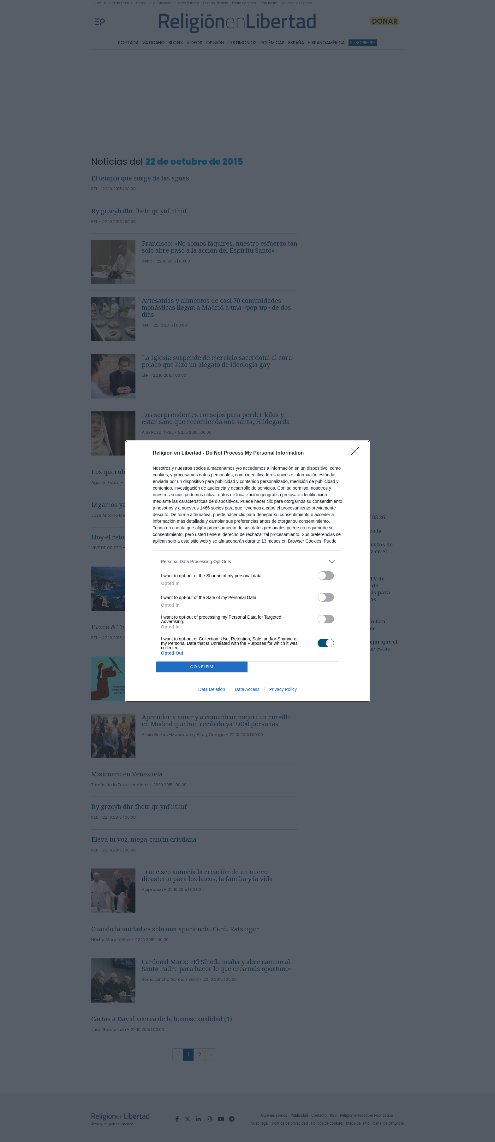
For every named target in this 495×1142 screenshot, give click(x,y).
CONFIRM (202, 666)
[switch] (326, 575)
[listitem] (247, 561)
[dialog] (247, 571)
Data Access (247, 689)
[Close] (357, 453)
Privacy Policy (283, 689)
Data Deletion (211, 689)
